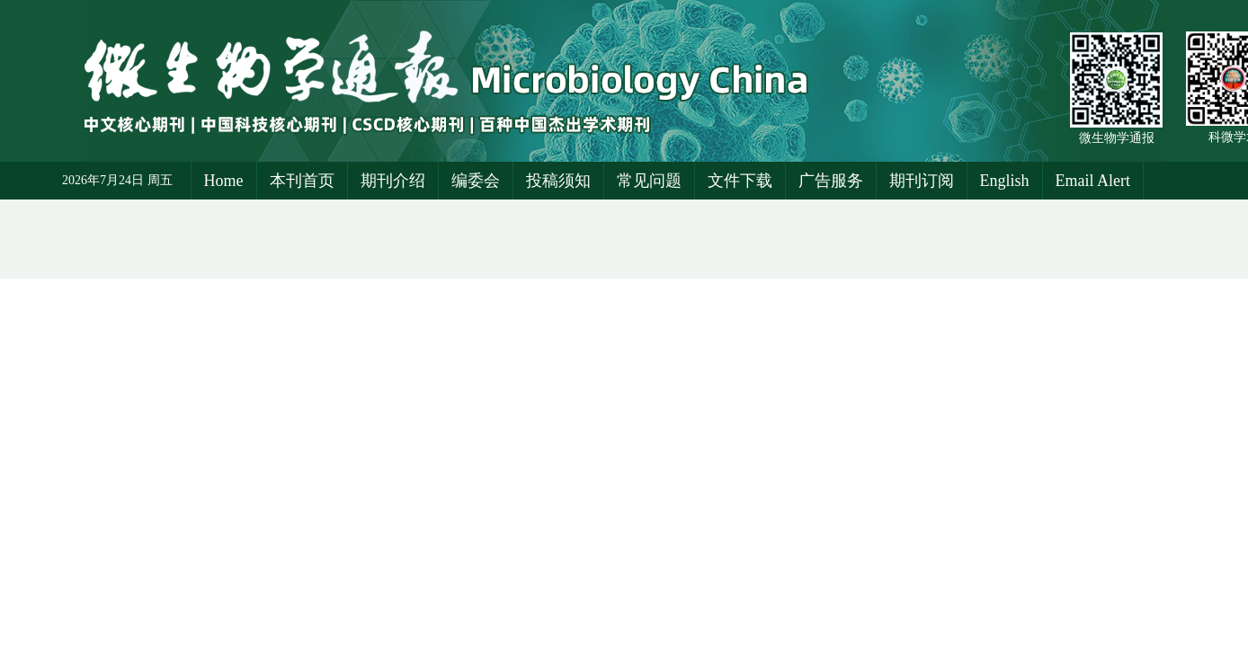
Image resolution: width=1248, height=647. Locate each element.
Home (224, 181)
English (1005, 181)
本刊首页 (302, 181)
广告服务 (830, 181)
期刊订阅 (921, 181)
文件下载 (740, 181)
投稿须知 (558, 181)
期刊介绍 (393, 181)
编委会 (475, 181)
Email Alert (1093, 181)
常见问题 (649, 181)
